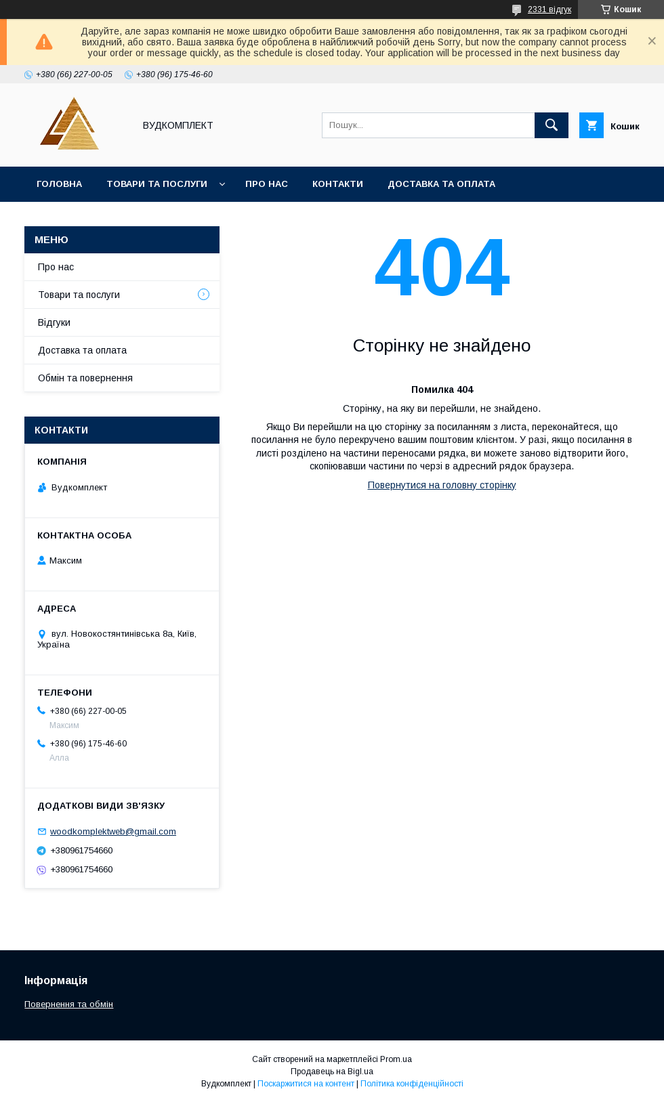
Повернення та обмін (68, 1004)
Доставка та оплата (441, 184)
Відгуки (54, 322)
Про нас (266, 184)
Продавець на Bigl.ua (332, 1071)
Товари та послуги (156, 184)
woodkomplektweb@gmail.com (113, 831)
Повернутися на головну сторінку (442, 485)
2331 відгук (549, 9)
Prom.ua (396, 1059)
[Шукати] (551, 125)
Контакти (337, 184)
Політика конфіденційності (411, 1083)
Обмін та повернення (85, 378)
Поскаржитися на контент (305, 1083)
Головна (59, 184)
